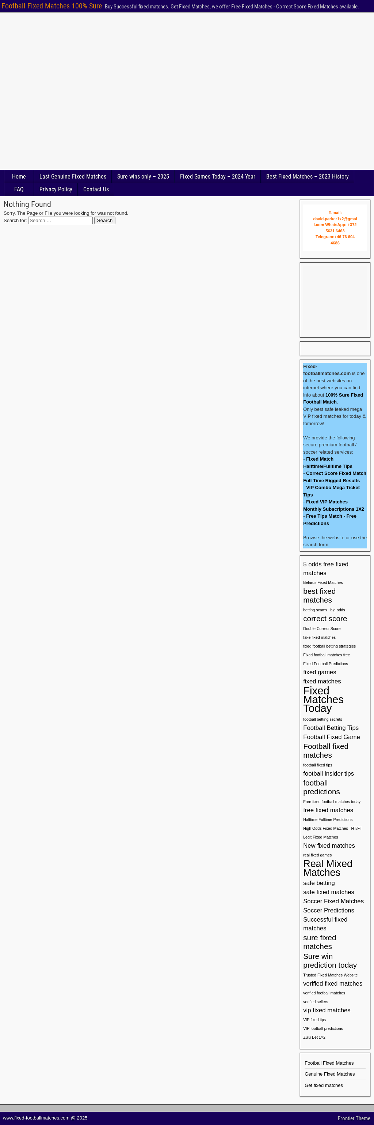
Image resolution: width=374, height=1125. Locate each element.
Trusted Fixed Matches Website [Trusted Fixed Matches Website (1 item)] (330, 975)
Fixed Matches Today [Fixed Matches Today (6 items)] (323, 699)
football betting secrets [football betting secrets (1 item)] (322, 719)
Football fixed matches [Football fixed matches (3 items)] (325, 750)
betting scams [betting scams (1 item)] (315, 610)
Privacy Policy (55, 189)
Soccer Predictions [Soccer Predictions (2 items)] (328, 910)
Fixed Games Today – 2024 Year (217, 176)
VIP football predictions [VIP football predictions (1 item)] (323, 1028)
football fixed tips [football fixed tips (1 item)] (317, 765)
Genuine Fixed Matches (330, 1074)
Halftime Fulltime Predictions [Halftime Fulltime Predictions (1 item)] (327, 819)
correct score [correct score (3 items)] (325, 618)
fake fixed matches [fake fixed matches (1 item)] (319, 637)
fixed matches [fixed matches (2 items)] (322, 681)
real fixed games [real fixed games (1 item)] (317, 855)
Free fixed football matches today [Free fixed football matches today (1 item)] (331, 801)
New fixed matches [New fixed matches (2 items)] (329, 845)
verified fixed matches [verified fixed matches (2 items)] (332, 983)
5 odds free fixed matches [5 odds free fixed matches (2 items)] (325, 569)
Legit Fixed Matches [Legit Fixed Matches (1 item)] (320, 837)
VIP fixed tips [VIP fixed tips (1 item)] (314, 1019)
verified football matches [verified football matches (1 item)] (324, 993)
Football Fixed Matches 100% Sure (51, 5)
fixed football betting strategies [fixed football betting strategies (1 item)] (329, 646)
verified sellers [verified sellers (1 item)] (315, 1002)
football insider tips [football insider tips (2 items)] (328, 773)
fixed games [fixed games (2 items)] (319, 672)
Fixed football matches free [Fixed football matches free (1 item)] (326, 655)
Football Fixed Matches (329, 1063)
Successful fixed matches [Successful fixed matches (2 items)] (325, 924)
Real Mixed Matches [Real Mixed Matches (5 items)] (327, 868)
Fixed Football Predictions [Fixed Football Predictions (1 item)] (325, 663)
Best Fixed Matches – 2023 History (307, 176)
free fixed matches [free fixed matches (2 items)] (328, 810)
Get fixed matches (324, 1085)
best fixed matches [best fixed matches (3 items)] (319, 595)
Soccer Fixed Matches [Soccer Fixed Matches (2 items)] (333, 901)
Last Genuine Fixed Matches (72, 176)
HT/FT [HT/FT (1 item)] (356, 828)
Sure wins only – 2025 (143, 176)
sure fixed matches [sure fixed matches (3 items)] (319, 941)
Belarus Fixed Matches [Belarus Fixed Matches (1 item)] (323, 582)
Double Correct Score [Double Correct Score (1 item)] (321, 628)
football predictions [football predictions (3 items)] (321, 787)
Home (19, 176)
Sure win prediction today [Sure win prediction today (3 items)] (330, 960)
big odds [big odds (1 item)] (338, 610)
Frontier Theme (354, 1118)
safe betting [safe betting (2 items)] (319, 883)
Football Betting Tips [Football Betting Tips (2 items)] (331, 727)
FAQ (19, 189)
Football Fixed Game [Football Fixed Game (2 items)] (331, 737)
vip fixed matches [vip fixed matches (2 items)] (327, 1010)
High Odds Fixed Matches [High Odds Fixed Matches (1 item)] (325, 828)
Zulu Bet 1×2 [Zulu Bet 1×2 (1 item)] (314, 1037)
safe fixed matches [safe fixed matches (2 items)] (328, 892)
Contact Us (96, 189)
